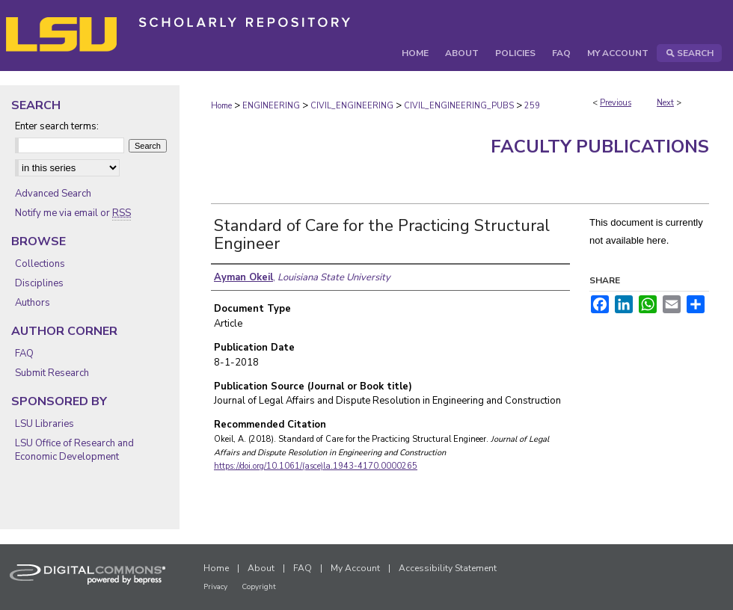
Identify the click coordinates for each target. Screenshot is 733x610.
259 (532, 105)
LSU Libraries (44, 424)
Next (665, 102)
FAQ (24, 353)
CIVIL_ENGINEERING (351, 105)
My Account (355, 568)
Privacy (215, 587)
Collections (40, 264)
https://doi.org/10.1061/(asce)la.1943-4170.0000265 (315, 466)
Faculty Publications (600, 146)
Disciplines (39, 283)
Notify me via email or (73, 213)
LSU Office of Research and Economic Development (74, 450)
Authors (32, 302)
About (261, 568)
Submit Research (52, 373)
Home (221, 105)
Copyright (259, 587)
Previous (615, 102)
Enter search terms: (57, 126)
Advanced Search (53, 193)
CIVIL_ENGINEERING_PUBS (459, 105)
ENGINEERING (271, 105)
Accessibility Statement (448, 568)
